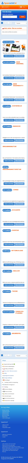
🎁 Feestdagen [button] (6, 380)
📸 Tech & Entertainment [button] (8, 398)
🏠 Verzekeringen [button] (7, 396)
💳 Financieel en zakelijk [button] (8, 400)
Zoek (22, 16)
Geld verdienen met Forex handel (8, 443)
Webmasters (4, 426)
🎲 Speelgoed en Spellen (8, 375)
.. (8, 23)
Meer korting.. (5, 416)
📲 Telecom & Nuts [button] (7, 391)
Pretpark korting (5, 412)
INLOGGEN (5, 7)
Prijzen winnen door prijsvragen (8, 445)
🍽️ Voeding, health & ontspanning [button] (10, 382)
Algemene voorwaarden (7, 434)
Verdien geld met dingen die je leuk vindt (10, 449)
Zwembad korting (5, 411)
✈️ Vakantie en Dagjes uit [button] (8, 384)
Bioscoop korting (5, 415)
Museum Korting (5, 410)
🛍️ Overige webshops (7, 377)
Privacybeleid (5, 435)
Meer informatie (19, 56)
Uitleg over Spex (5, 424)
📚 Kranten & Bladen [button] (7, 389)
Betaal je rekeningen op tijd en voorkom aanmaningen (13, 447)
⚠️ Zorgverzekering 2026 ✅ (8, 364)
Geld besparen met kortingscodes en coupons (11, 446)
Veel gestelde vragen (6, 427)
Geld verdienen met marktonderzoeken (10, 450)
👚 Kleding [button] (5, 387)
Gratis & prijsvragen (6, 417)
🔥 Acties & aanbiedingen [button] (8, 366)
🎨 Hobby (4, 373)
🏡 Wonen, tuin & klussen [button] (8, 393)
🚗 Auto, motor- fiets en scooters (9, 371)
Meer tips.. (4, 451)
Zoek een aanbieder (7, 14)
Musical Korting (5, 414)
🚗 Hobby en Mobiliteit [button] (8, 368)
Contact (4, 437)
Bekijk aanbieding (9, 56)
